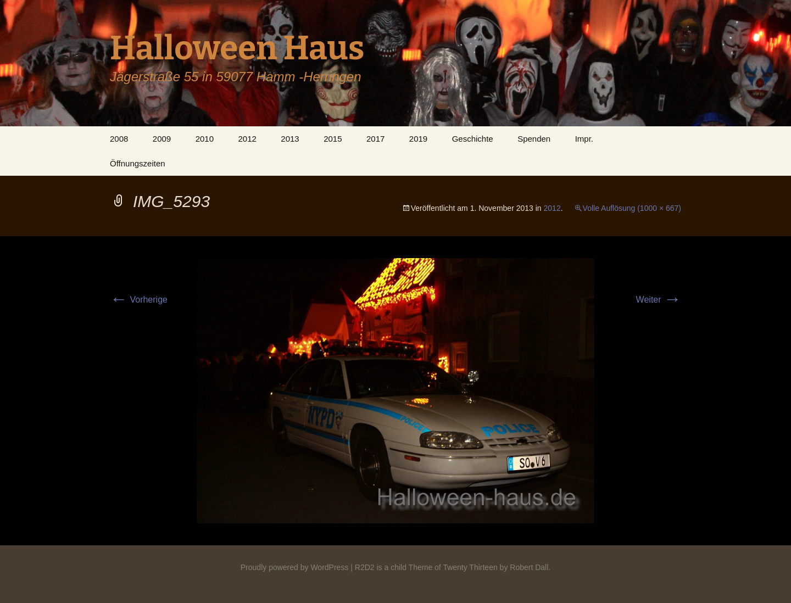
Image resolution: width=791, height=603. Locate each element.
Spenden (533, 138)
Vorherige (139, 299)
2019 (418, 138)
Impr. (584, 138)
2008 (119, 138)
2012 (247, 138)
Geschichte (472, 138)
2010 (205, 138)
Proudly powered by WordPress (295, 567)
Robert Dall (529, 567)
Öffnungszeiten (137, 163)
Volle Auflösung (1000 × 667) (632, 208)
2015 (333, 138)
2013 (290, 138)
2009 (162, 138)
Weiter (658, 299)
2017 (375, 138)
